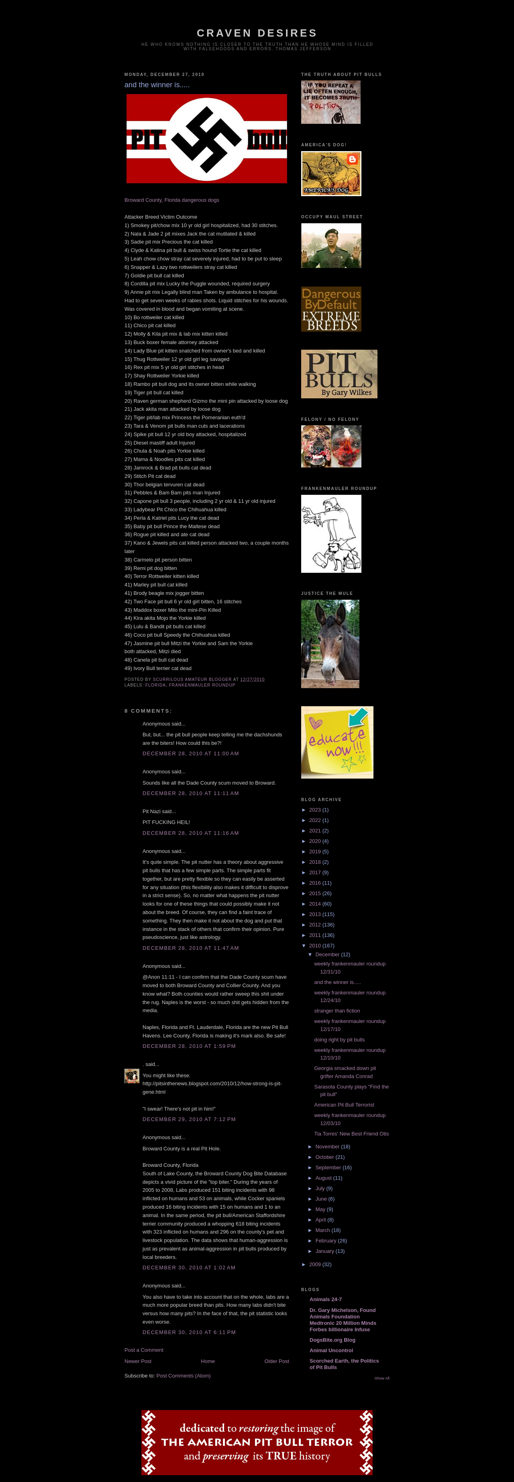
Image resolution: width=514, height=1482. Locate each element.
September (329, 1167)
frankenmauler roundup (202, 685)
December (328, 954)
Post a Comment (143, 1350)
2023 (315, 810)
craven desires (257, 33)
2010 (315, 946)
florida (155, 685)
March (324, 1230)
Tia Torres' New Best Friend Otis (351, 1134)
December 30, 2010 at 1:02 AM (189, 1268)
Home (208, 1361)
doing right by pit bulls (339, 1040)
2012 (315, 925)
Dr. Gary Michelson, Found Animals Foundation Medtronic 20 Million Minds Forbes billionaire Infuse (343, 1319)
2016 (315, 883)
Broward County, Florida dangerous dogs (171, 200)
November (328, 1147)
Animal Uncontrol (331, 1350)
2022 (315, 820)
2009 (315, 1264)
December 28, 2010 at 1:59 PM (189, 1046)
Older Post (277, 1361)
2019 (315, 852)
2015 (315, 893)
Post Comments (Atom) (184, 1376)
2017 (315, 872)
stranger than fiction (337, 1011)
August (324, 1178)
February (327, 1241)
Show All (382, 1378)
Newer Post (137, 1361)
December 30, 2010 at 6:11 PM (189, 1332)
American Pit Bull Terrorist (344, 1105)
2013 (315, 914)
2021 (315, 831)
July (321, 1188)
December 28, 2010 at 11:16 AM (191, 833)
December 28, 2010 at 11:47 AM (191, 948)
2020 (315, 841)
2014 (315, 904)
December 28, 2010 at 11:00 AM (191, 753)
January (326, 1251)
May (321, 1209)
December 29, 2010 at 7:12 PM (189, 1119)
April (322, 1220)
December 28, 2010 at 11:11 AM (191, 793)
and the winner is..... (337, 982)
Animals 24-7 (326, 1299)
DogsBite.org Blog (332, 1340)
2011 (315, 935)
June (322, 1199)
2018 (315, 862)
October (326, 1157)
